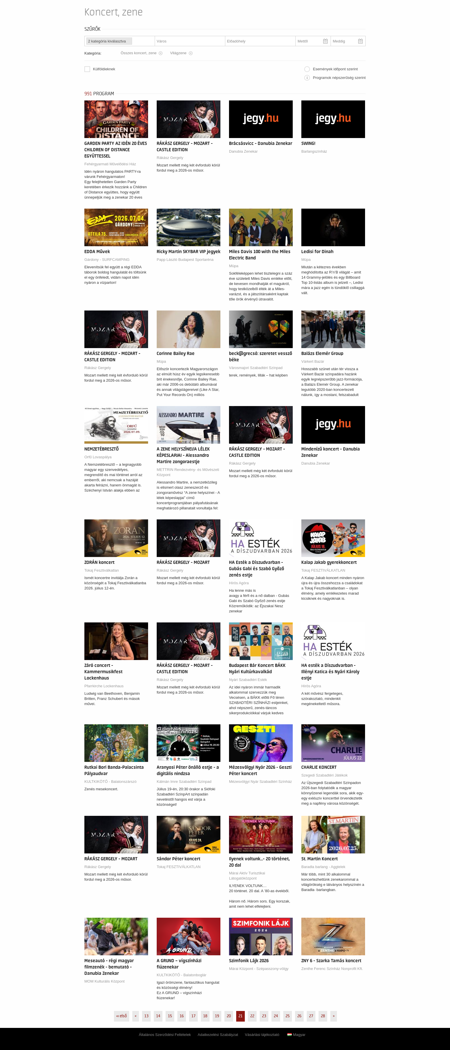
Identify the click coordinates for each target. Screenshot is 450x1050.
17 (193, 1016)
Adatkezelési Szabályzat (218, 1034)
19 (217, 1016)
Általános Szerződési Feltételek (165, 1034)
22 (252, 1016)
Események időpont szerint (335, 69)
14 (158, 1016)
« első (121, 1016)
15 (170, 1016)
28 (323, 1016)
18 (205, 1016)
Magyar (296, 1034)
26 (299, 1016)
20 (229, 1016)
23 (264, 1016)
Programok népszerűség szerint (339, 77)
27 (311, 1016)
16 (182, 1016)
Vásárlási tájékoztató (262, 1034)
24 (276, 1016)
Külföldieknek (104, 69)
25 (288, 1016)
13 (146, 1016)
